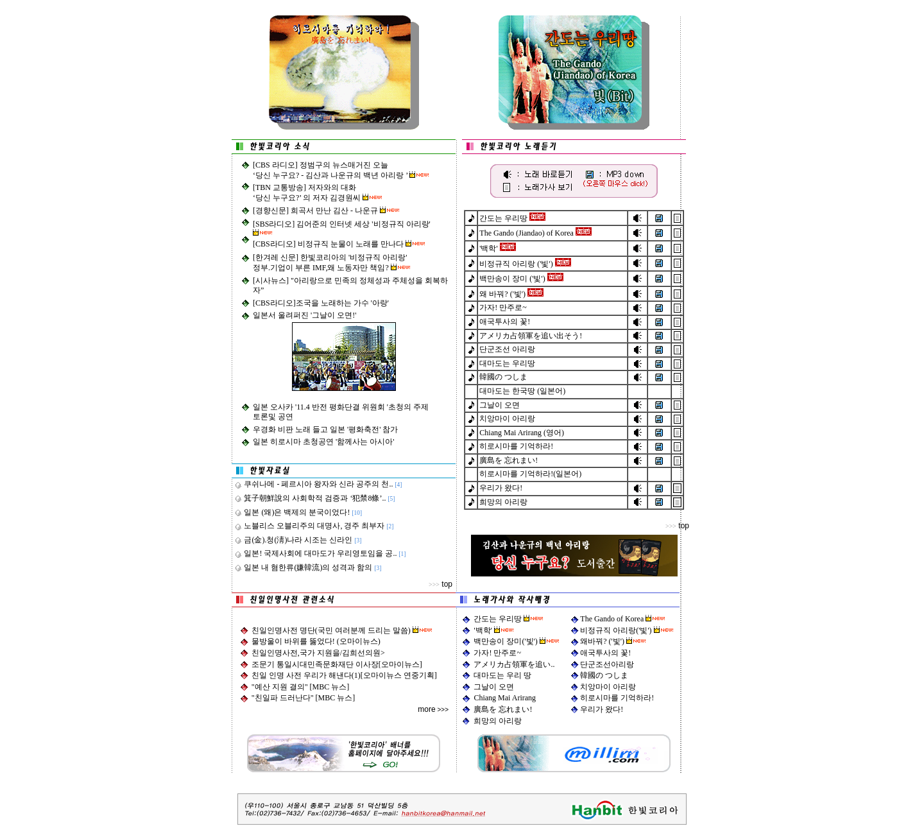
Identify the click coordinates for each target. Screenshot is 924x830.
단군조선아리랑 (607, 664)
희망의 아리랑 (498, 720)
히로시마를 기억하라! (617, 697)
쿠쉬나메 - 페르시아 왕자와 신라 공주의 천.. (314, 484)
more (426, 709)
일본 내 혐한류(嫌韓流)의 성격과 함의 (303, 567)
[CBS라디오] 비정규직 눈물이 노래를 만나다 (329, 243)
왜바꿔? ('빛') (613, 641)
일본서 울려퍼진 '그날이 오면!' (304, 315)
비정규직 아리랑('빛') (616, 630)
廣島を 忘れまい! (503, 709)
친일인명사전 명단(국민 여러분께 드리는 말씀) (332, 630)
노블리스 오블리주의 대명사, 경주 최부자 (309, 525)
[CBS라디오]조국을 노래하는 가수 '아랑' (321, 302)
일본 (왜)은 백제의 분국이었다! (292, 512)
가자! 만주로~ (497, 652)
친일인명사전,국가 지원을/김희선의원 (316, 652)
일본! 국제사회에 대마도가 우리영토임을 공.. (316, 553)
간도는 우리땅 (498, 618)
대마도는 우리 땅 (502, 675)
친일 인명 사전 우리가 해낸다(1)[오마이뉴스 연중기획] (344, 675)
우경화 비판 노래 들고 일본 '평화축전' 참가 (325, 429)
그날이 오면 (494, 686)
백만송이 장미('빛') (506, 641)
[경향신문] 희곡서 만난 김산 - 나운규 (316, 210)
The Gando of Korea (612, 618)
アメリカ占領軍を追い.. (514, 664)
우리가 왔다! (601, 709)
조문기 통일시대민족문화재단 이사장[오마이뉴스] (337, 664)
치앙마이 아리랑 (608, 686)
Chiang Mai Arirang (505, 697)
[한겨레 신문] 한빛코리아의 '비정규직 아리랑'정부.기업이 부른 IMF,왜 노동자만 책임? (330, 262)
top (446, 584)
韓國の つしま (604, 675)
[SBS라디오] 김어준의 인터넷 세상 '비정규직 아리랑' (342, 224)
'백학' (483, 630)
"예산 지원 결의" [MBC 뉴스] (300, 686)
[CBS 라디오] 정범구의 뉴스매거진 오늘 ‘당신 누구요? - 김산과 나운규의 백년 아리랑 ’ (331, 170)
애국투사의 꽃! (605, 652)
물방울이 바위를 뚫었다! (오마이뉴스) (316, 641)
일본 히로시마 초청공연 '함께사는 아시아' (323, 441)
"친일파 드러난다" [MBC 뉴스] (303, 697)
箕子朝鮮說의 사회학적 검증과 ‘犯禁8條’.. (310, 498)
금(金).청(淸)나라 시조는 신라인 (293, 539)
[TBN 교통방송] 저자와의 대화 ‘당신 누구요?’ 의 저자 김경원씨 (308, 192)
